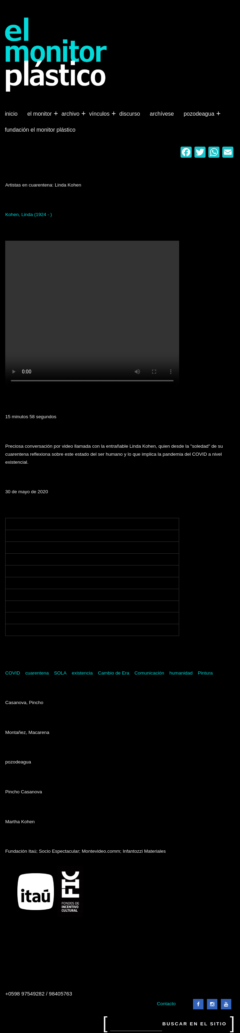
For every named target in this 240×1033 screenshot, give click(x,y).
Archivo (71, 114)
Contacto (166, 1003)
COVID (12, 673)
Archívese (162, 114)
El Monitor (40, 114)
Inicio (11, 114)
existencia (82, 673)
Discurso (129, 114)
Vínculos (100, 114)
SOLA (60, 673)
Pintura (205, 673)
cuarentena (37, 673)
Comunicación (149, 673)
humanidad (181, 673)
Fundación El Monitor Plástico (40, 130)
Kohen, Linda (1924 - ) (28, 214)
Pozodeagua (200, 114)
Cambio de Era (113, 673)
